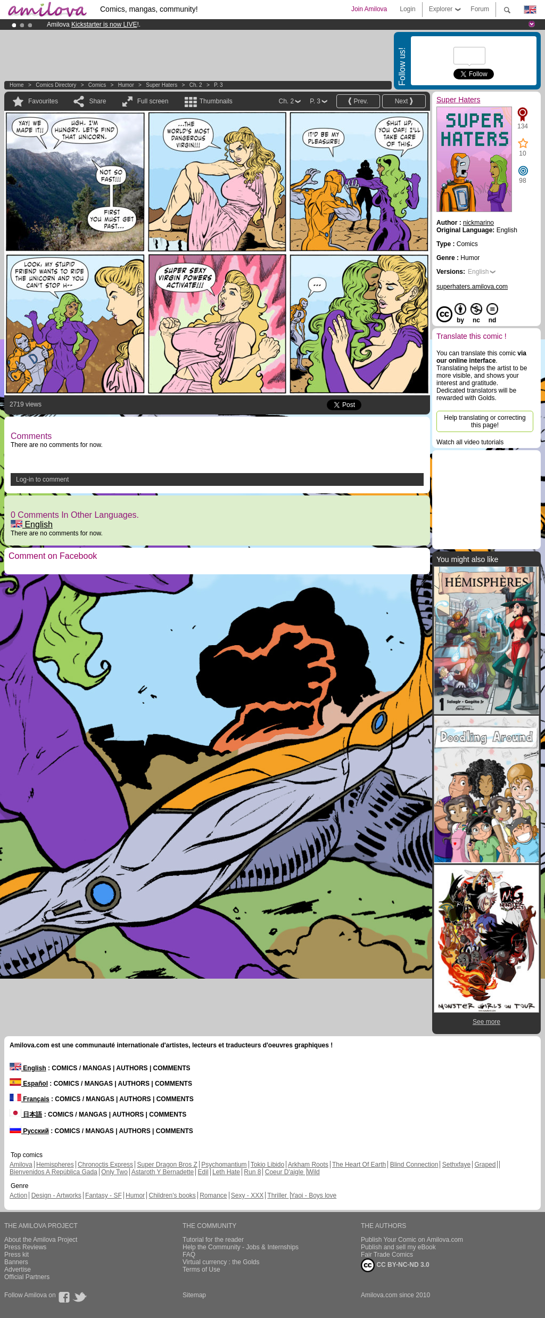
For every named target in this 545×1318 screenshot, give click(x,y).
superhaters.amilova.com (472, 286)
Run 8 (252, 1172)
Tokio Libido (267, 1164)
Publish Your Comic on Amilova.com (412, 1239)
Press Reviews (25, 1247)
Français (29, 1099)
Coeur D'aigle (285, 1172)
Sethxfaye (456, 1164)
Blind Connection (414, 1164)
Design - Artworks (56, 1195)
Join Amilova (369, 9)
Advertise (17, 1269)
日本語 (26, 1114)
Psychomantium (223, 1164)
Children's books (171, 1195)
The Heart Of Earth (359, 1164)
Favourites (43, 101)
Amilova (21, 1164)
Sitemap (194, 1295)
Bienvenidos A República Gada (53, 1172)
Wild (313, 1172)
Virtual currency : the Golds (221, 1262)
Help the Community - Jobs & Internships (241, 1247)
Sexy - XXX (247, 1195)
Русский (29, 1131)
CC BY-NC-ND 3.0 (395, 1265)
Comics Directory (56, 85)
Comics (97, 85)
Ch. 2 (195, 85)
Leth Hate (226, 1172)
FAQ (189, 1254)
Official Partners (26, 1277)
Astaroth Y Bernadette (162, 1172)
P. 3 (218, 85)
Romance (213, 1195)
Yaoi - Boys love (313, 1195)
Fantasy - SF (103, 1195)
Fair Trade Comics (387, 1254)
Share (97, 101)
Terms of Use (201, 1269)
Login (407, 9)
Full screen (153, 101)
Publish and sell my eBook (398, 1247)
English (32, 524)
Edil (203, 1172)
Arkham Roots (308, 1164)
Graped (485, 1164)
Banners (16, 1262)
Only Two (114, 1172)
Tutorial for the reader (213, 1239)
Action (18, 1195)
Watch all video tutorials (469, 442)
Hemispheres (55, 1164)
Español (29, 1083)
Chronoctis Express (105, 1164)
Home (17, 85)
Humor (126, 85)
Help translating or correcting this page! (484, 421)
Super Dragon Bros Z (167, 1164)
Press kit (16, 1254)
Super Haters (161, 85)
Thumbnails (216, 101)
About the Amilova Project (40, 1239)
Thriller (277, 1195)
